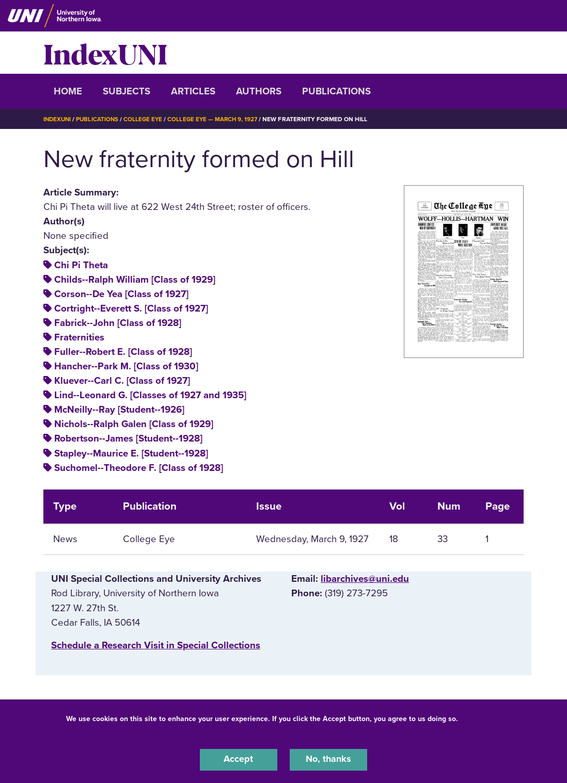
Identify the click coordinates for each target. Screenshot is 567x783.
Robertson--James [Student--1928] (128, 438)
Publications (336, 91)
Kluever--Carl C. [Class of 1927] (122, 380)
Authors (258, 91)
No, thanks (328, 759)
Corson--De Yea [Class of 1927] (121, 294)
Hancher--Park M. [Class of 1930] (126, 366)
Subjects (126, 91)
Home (68, 91)
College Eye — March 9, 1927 (217, 119)
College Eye (146, 119)
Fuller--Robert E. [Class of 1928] (123, 351)
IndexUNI (105, 52)
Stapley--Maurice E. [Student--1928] (131, 453)
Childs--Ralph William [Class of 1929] (134, 279)
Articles (193, 91)
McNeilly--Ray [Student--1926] (119, 409)
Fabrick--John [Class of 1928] (117, 323)
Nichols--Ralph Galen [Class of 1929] (133, 424)
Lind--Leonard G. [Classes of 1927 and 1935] (150, 395)
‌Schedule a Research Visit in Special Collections (155, 645)
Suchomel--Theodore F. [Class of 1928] (138, 468)
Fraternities (79, 337)
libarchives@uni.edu (365, 578)
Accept (239, 759)
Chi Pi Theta (81, 265)
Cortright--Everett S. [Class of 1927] (131, 308)
